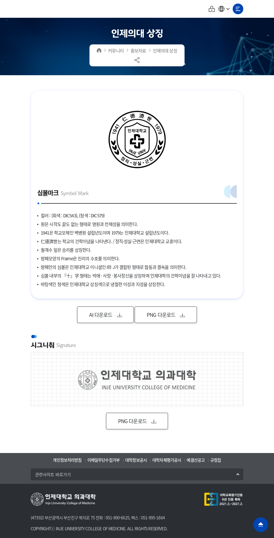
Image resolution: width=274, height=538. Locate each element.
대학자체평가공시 (166, 460)
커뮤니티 (116, 50)
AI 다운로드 (105, 314)
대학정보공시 (136, 460)
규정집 (215, 460)
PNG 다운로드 (166, 314)
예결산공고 (196, 460)
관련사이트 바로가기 (53, 474)
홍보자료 (138, 50)
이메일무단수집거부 (103, 460)
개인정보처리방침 (67, 460)
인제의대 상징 (165, 50)
